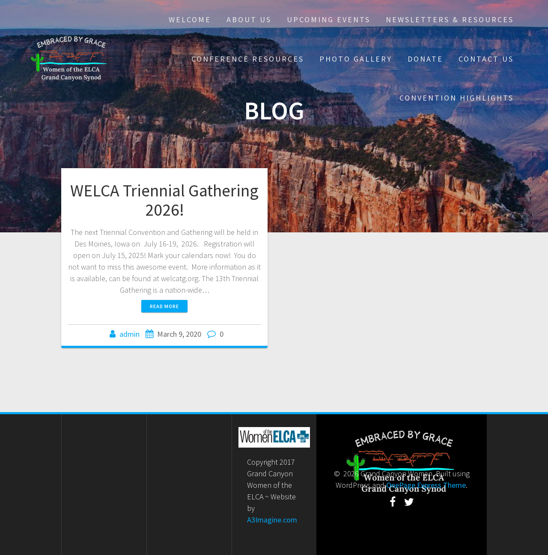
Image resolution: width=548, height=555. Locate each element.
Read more (164, 306)
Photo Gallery (355, 59)
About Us (248, 19)
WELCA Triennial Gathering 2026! (164, 200)
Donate (425, 59)
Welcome (190, 19)
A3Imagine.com (272, 520)
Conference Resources (247, 59)
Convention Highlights (456, 98)
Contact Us (486, 59)
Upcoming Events (328, 19)
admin (129, 334)
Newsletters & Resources (450, 19)
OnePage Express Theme (426, 485)
